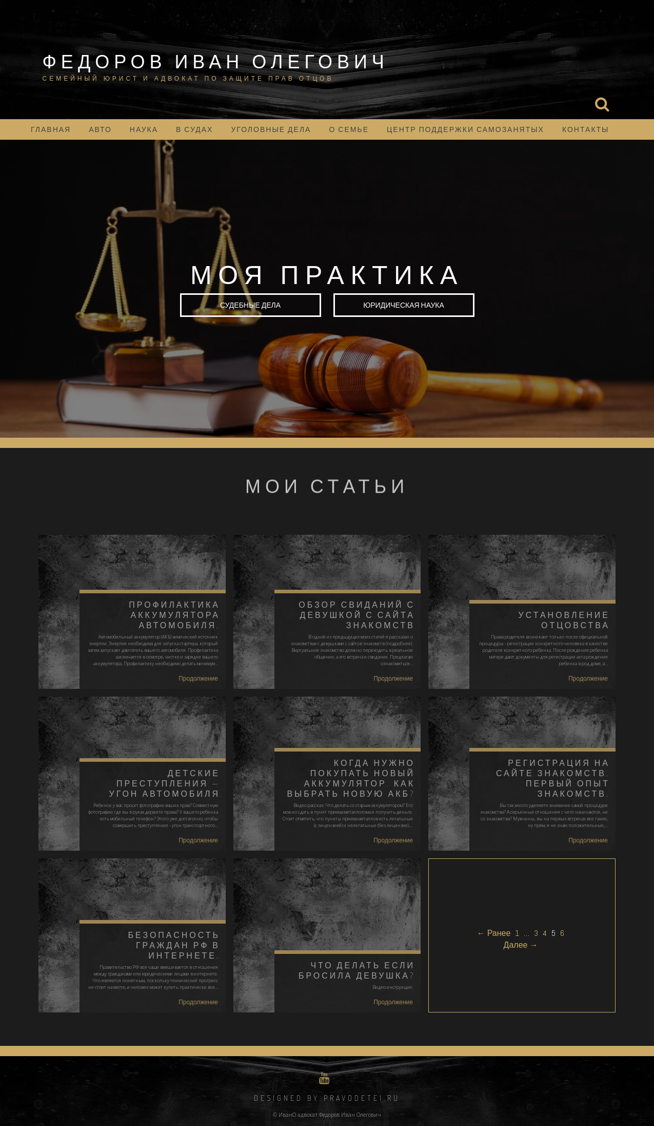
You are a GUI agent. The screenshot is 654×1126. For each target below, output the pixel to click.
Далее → (521, 945)
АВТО (100, 129)
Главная (51, 129)
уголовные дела (271, 129)
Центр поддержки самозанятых (465, 129)
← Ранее (494, 933)
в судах (194, 129)
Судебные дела (250, 305)
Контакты (585, 129)
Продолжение (198, 678)
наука (144, 129)
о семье (349, 129)
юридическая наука (403, 305)
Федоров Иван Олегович (216, 61)
